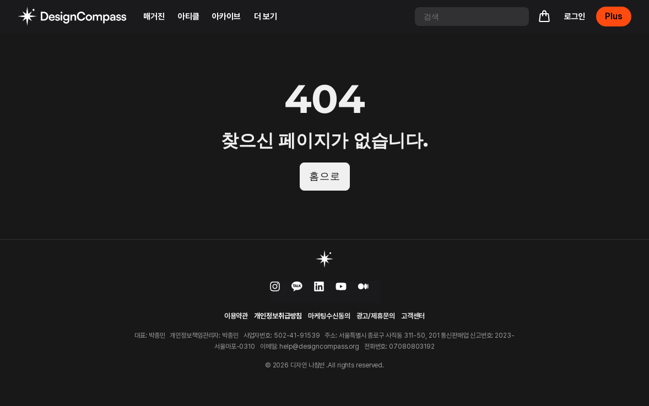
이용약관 (236, 316)
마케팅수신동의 (329, 316)
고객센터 (413, 316)
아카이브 (226, 16)
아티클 (188, 16)
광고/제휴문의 (375, 316)
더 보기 (265, 16)
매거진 (154, 16)
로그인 (575, 16)
